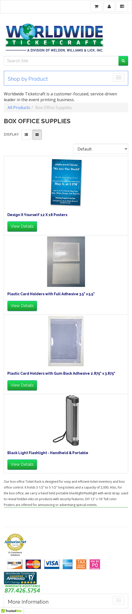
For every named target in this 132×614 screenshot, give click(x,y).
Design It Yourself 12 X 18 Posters (37, 215)
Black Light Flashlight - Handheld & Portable (47, 453)
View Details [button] (22, 226)
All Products (19, 107)
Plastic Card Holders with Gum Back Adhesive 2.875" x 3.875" (61, 373)
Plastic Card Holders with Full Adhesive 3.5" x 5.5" (51, 294)
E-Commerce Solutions (15, 553)
